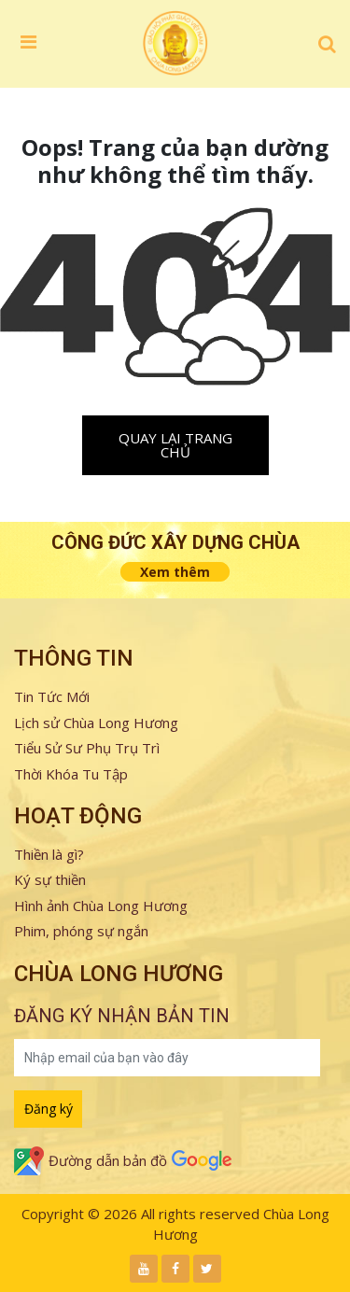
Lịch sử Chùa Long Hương (96, 722)
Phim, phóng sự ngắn (81, 930)
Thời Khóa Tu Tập (71, 774)
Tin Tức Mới (52, 696)
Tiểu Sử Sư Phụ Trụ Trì (87, 747)
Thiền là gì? (49, 854)
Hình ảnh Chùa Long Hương (101, 905)
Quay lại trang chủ (175, 444)
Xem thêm (175, 572)
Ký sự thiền (50, 879)
